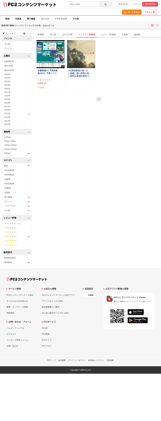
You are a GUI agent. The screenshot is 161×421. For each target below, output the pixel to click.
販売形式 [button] (17, 252)
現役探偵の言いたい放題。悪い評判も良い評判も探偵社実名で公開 (78, 73)
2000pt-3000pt (10, 149)
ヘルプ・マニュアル (15, 328)
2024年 (7, 81)
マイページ (123, 4)
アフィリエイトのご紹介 (52, 301)
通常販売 (17, 262)
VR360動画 (9, 175)
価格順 (137, 34)
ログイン (137, 4)
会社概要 (61, 360)
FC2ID (45, 328)
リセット (27, 33)
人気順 (125, 34)
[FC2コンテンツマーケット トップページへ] (27, 279)
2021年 (7, 92)
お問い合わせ (12, 346)
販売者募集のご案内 (50, 307)
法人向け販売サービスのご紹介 (55, 313)
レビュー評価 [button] (17, 218)
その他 (76, 19)
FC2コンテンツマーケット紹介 (20, 295)
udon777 (42, 87)
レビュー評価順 (108, 34)
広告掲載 (110, 360)
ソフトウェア (61, 19)
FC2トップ (51, 360)
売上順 (53, 34)
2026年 (7, 74)
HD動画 (7, 188)
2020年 (7, 96)
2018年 (7, 103)
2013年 (7, 121)
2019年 (7, 99)
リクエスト (11, 334)
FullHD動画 (9, 184)
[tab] (98, 35)
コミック (45, 19)
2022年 (7, 88)
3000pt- (17, 153)
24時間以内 (9, 61)
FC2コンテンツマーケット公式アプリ (58, 295)
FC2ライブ (46, 340)
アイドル (8, 48)
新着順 (41, 34)
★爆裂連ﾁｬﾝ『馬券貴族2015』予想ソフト (47, 71)
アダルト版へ (150, 12)
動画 (7, 19)
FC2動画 (45, 334)
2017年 (7, 106)
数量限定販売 (10, 258)
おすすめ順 (67, 34)
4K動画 (7, 179)
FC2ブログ (46, 346)
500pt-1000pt (10, 141)
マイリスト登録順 (86, 34)
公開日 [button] (17, 56)
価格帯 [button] (17, 131)
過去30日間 (9, 70)
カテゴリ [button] (17, 160)
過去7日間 (8, 66)
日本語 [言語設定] (90, 295)
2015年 (17, 113)
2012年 (7, 124)
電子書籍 (31, 19)
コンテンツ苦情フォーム (17, 340)
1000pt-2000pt (10, 145)
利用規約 (10, 313)
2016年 (7, 110)
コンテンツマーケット (37, 4)
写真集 (18, 19)
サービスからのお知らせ (17, 301)
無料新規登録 (150, 4)
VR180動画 (9, 170)
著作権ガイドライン (96, 360)
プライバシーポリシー (77, 360)
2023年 (7, 85)
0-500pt (7, 137)
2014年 (7, 117)
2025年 (7, 78)
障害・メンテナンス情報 (17, 307)
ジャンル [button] (17, 38)
